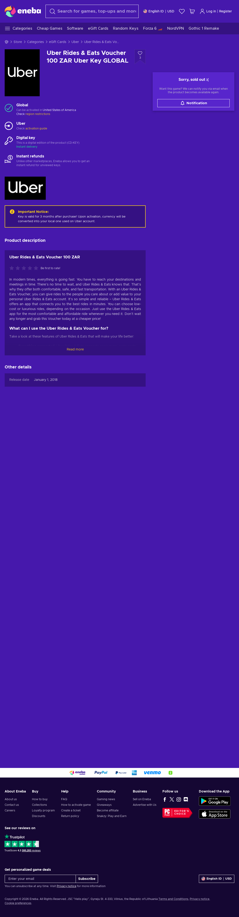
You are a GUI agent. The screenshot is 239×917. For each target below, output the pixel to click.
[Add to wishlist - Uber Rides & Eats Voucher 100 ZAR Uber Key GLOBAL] (140, 56)
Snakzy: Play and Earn (112, 816)
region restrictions (37, 114)
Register (225, 11)
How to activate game (76, 804)
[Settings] (159, 11)
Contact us (12, 804)
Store (18, 42)
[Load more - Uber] (9, 126)
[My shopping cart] (192, 11)
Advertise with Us (144, 804)
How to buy (40, 799)
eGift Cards (57, 42)
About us (11, 799)
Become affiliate (108, 810)
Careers (10, 810)
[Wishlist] (182, 11)
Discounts (38, 816)
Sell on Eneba (142, 799)
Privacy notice (66, 886)
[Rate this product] (25, 268)
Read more (75, 349)
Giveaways (104, 804)
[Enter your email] (40, 879)
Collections (39, 804)
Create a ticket (71, 810)
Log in (208, 11)
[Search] (92, 11)
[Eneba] (23, 11)
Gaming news (106, 799)
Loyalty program (43, 810)
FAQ (64, 799)
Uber (75, 42)
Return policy (70, 816)
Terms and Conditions (173, 899)
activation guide (36, 128)
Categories (35, 42)
